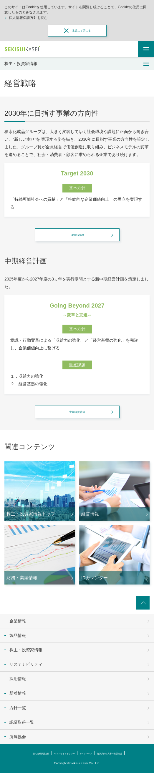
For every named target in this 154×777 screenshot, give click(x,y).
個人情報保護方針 (24, 757)
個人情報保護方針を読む (28, 18)
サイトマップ (89, 757)
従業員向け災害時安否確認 (123, 757)
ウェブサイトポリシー (58, 757)
